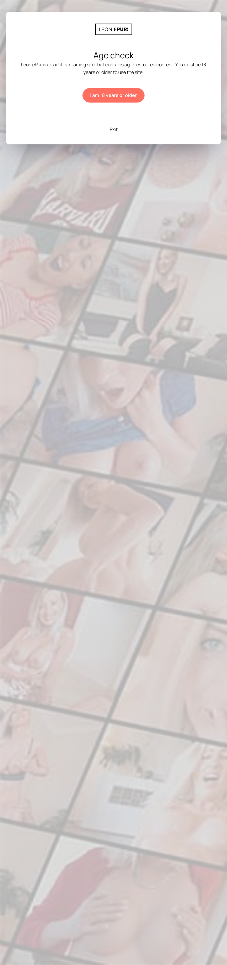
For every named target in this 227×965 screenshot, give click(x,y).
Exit (114, 129)
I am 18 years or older (113, 95)
